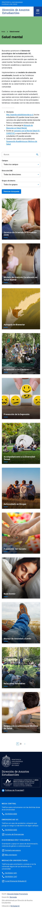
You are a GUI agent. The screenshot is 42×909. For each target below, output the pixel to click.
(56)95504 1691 (11, 873)
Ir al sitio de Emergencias (14, 834)
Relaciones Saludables (14, 683)
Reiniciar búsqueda (11, 191)
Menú (38, 11)
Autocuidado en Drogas (15, 504)
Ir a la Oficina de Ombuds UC (15, 881)
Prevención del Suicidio (15, 549)
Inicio (3, 31)
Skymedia (13, 897)
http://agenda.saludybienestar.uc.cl (19, 115)
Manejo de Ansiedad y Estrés (17, 638)
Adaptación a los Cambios (16, 369)
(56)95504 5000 (11, 830)
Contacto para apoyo (13, 850)
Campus (5, 160)
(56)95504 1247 (11, 876)
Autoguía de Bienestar (14, 324)
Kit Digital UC (15, 906)
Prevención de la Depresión (17, 414)
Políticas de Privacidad (12, 790)
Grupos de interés (8, 181)
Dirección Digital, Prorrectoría (17, 894)
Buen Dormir (9, 594)
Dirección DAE (7, 171)
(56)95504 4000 (11, 814)
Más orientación (11, 855)
